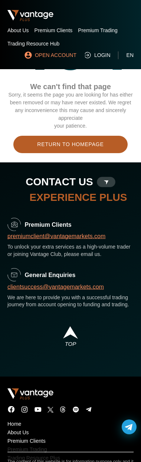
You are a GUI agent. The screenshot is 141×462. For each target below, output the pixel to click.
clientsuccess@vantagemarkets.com (55, 290)
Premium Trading (98, 30)
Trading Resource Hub (33, 44)
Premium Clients (54, 30)
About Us (18, 30)
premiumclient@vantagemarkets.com (56, 240)
